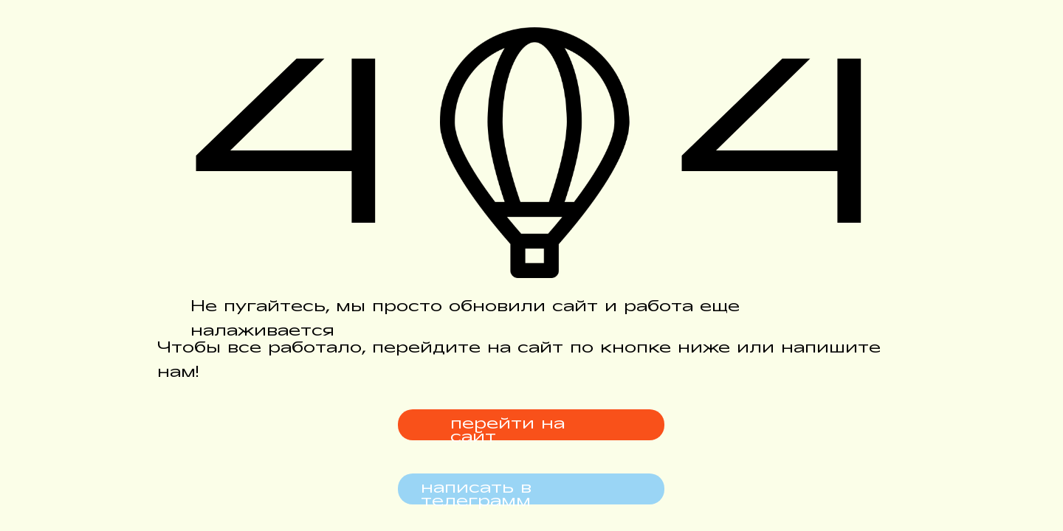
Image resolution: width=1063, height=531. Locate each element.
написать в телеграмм (476, 495)
